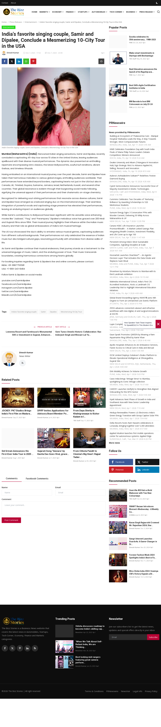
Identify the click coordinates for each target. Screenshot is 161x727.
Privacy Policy (150, 691)
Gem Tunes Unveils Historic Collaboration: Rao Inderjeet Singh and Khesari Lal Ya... (78, 333)
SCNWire (132, 515)
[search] (158, 11)
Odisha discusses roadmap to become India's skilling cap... (90, 627)
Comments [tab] (12, 478)
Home (34, 12)
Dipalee (53, 311)
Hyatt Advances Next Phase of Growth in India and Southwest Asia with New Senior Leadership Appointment (132, 402)
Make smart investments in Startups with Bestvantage (141, 54)
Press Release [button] (147, 12)
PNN (130, 43)
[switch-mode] (157, 3)
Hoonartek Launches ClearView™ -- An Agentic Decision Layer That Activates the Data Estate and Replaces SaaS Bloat (132, 258)
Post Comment (11, 520)
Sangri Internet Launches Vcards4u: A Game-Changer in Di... (143, 541)
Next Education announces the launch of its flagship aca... (143, 70)
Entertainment (31, 22)
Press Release (16, 22)
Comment (6, 499)
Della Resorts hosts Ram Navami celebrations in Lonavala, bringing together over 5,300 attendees (132, 424)
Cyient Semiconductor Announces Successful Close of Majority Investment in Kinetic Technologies (134, 187)
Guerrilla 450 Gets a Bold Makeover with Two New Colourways (140, 493)
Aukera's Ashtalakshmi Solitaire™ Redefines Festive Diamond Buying (133, 177)
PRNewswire (111, 691)
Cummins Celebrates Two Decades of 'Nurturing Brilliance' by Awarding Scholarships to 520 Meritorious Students (131, 202)
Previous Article (43, 327)
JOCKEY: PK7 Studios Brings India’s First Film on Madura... (17, 412)
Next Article (62, 327)
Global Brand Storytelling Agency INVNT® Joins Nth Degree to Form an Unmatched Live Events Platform (133, 299)
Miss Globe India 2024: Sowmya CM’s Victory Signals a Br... (143, 572)
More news (114, 442)
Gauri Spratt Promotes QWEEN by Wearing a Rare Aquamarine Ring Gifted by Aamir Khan (132, 336)
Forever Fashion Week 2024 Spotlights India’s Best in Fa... (142, 556)
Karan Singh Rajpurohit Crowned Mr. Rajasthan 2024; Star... (144, 523)
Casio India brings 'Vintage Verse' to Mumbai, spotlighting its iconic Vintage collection (130, 380)
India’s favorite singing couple (24, 311)
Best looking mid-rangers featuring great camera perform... (87, 660)
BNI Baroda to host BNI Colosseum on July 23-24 (141, 102)
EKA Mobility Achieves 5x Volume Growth (128, 371)
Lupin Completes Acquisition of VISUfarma (129, 324)
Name (5, 487)
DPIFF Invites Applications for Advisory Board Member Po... (53, 412)
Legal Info (137, 691)
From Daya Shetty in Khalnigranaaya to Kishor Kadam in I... (86, 413)
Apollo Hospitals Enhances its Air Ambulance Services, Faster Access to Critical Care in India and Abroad (134, 346)
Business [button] (131, 12)
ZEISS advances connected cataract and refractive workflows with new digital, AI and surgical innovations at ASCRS (134, 311)
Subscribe (153, 637)
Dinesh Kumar (26, 352)
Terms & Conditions (92, 691)
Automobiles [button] (99, 12)
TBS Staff (76, 421)
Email (58, 487)
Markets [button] (44, 12)
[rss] (35, 648)
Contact (5, 3)
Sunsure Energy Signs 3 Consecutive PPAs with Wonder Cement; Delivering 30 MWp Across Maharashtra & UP (131, 215)
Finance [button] (71, 12)
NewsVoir (79, 632)
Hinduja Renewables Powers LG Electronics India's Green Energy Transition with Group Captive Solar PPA (134, 414)
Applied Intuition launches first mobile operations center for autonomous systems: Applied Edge (132, 434)
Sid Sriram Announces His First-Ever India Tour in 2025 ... (17, 452)
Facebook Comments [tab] (37, 478)
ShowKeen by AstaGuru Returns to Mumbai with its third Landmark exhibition (133, 272)
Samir (43, 311)
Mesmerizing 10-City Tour (71, 311)
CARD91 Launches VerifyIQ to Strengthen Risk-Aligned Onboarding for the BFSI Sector (134, 390)
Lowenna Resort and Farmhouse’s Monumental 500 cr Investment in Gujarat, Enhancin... (29, 333)
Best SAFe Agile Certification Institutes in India (142, 86)
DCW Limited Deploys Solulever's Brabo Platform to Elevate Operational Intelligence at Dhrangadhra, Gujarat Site (133, 358)
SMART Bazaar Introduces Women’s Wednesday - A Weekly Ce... (143, 509)
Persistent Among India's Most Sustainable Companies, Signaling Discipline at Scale (129, 243)
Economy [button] (58, 12)
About (13, 3)
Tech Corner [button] (117, 12)
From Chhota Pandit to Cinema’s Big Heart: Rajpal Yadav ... (87, 454)
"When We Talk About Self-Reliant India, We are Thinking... (88, 644)
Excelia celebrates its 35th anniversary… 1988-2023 (142, 38)
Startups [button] (84, 12)
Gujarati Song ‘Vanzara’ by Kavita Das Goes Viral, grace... (53, 452)
